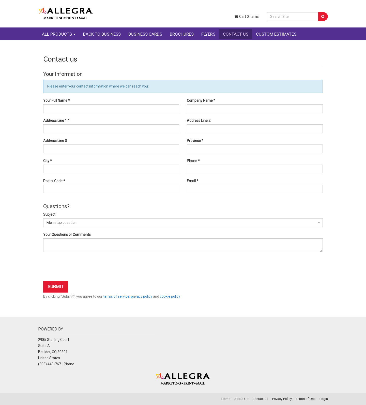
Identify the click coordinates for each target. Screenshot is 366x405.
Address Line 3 (55, 141)
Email (192, 181)
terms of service (116, 296)
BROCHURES (182, 34)
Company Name (201, 100)
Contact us (260, 399)
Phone (193, 161)
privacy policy (141, 296)
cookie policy (170, 296)
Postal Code (54, 181)
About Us (241, 399)
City (47, 161)
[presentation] (81, 267)
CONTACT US (235, 34)
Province (195, 141)
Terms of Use (305, 399)
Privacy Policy (282, 399)
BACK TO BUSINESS (102, 34)
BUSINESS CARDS (145, 34)
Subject (49, 214)
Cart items (246, 17)
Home (225, 399)
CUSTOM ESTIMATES (276, 34)
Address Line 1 (56, 121)
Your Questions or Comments (67, 235)
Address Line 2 (198, 121)
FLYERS (208, 34)
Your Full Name (56, 100)
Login (323, 399)
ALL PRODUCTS (58, 34)
